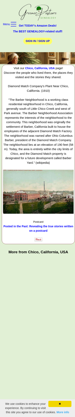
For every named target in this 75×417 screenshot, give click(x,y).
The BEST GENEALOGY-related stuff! (37, 31)
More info (62, 412)
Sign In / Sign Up (38, 41)
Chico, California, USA (40, 68)
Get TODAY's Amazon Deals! (38, 25)
